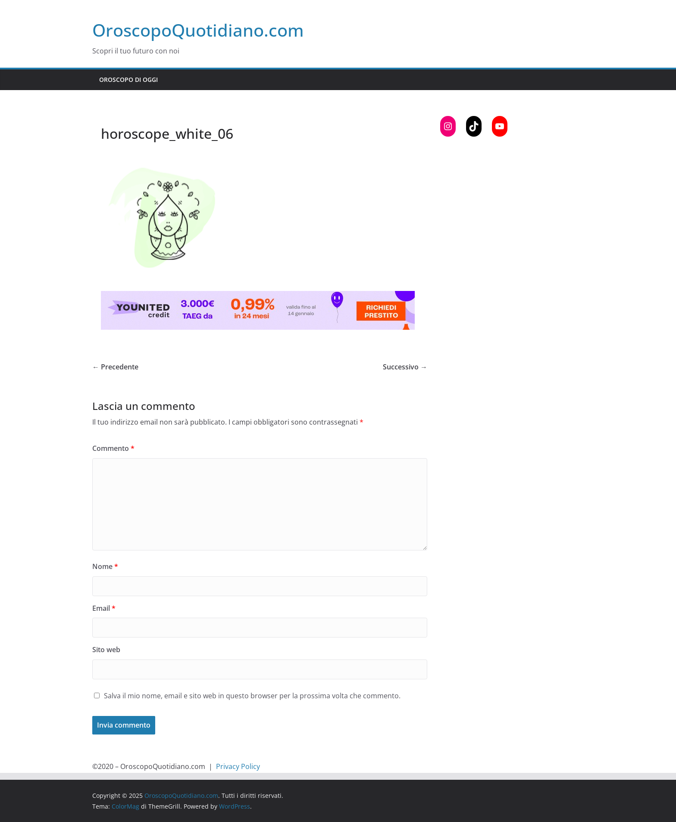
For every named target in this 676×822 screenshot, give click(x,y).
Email (104, 608)
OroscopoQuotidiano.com (198, 30)
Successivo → (405, 367)
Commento (113, 448)
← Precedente (115, 367)
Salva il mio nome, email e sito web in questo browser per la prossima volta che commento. (252, 695)
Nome (105, 566)
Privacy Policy (238, 766)
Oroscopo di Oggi (128, 79)
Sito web (106, 649)
